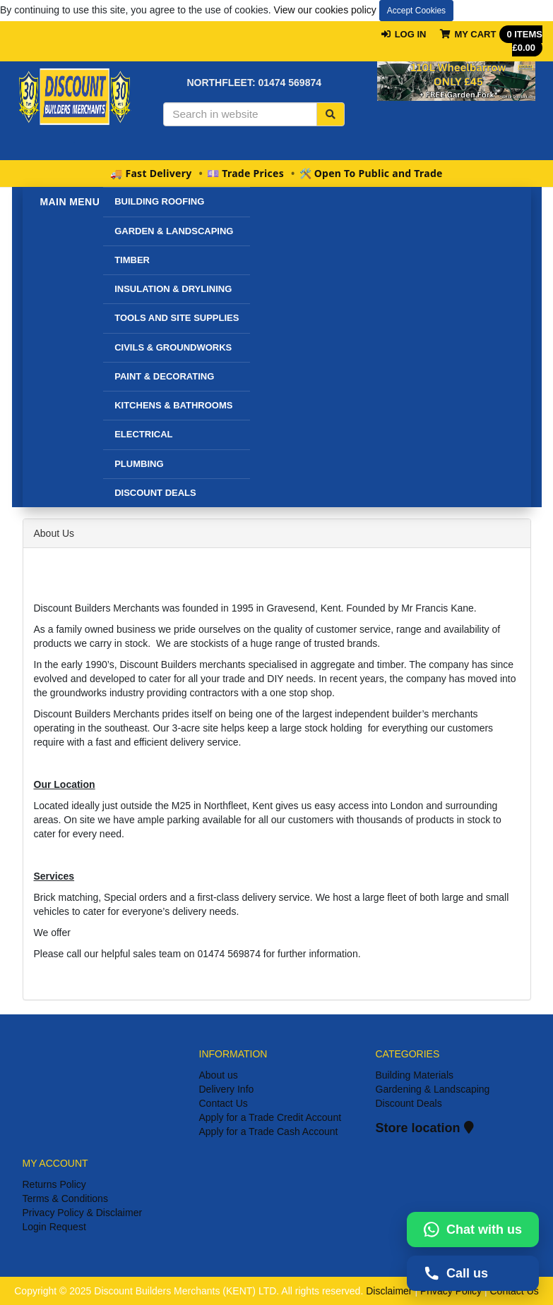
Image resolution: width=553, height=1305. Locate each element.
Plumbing (138, 464)
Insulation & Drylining (173, 289)
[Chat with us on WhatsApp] (473, 1229)
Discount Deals (409, 1103)
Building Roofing (159, 201)
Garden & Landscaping (173, 231)
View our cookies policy (325, 10)
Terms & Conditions (65, 1198)
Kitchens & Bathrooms (173, 405)
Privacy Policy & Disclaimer (83, 1212)
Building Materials (415, 1075)
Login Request (54, 1226)
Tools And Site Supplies (176, 317)
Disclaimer (389, 1291)
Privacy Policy (451, 1291)
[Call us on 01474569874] (473, 1273)
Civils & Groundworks (173, 347)
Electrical (143, 434)
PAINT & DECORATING (164, 376)
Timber (132, 260)
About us (218, 1075)
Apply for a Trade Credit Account (270, 1117)
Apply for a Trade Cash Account (268, 1131)
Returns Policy (54, 1184)
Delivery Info (226, 1089)
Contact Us (223, 1103)
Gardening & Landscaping (433, 1089)
